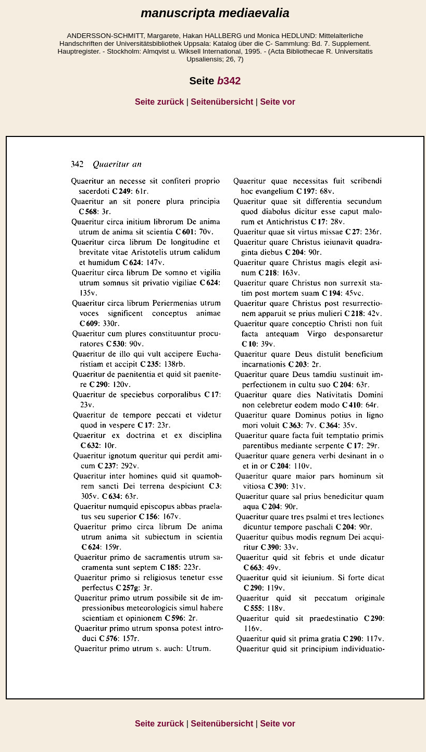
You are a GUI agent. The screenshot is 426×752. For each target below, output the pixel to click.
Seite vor (277, 101)
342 (229, 80)
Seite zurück (159, 101)
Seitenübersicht (222, 101)
